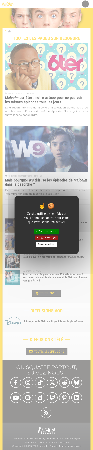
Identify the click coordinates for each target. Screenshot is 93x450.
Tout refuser (46, 237)
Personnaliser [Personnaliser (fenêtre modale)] (46, 244)
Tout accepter (47, 231)
